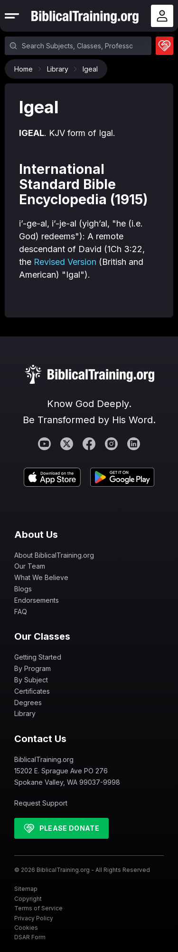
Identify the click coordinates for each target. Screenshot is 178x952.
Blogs (23, 589)
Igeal (90, 69)
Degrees (28, 702)
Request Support (40, 803)
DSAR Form (30, 937)
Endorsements (36, 600)
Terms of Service (38, 908)
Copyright (28, 898)
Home (25, 69)
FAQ (20, 611)
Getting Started (37, 657)
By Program (32, 668)
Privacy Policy (33, 918)
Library (60, 69)
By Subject (31, 680)
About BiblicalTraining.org (54, 555)
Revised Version (65, 262)
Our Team (29, 566)
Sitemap (25, 888)
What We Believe (41, 577)
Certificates (32, 691)
